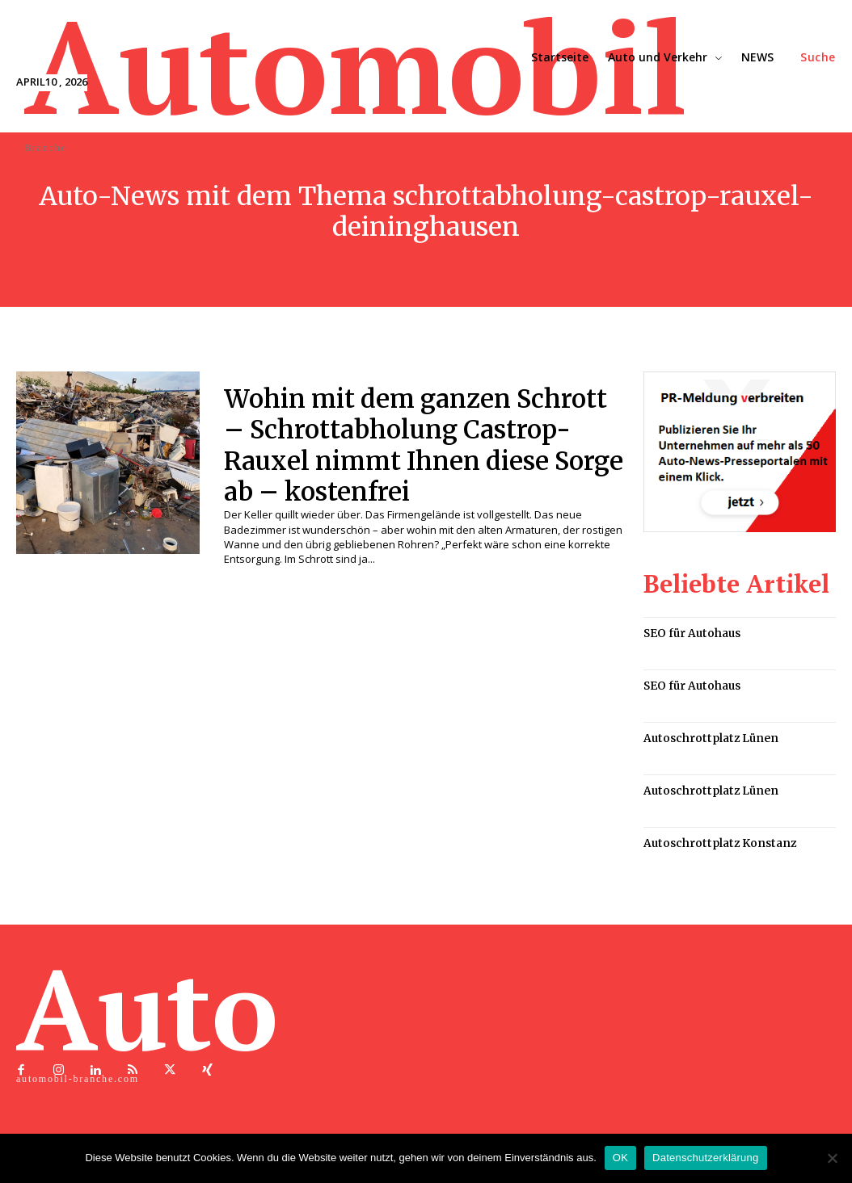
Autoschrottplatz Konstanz (714, 839)
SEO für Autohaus (689, 633)
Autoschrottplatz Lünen (706, 736)
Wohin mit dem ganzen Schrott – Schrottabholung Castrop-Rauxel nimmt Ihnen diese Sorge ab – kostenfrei (423, 445)
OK (620, 1158)
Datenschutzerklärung (705, 1158)
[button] (818, 57)
